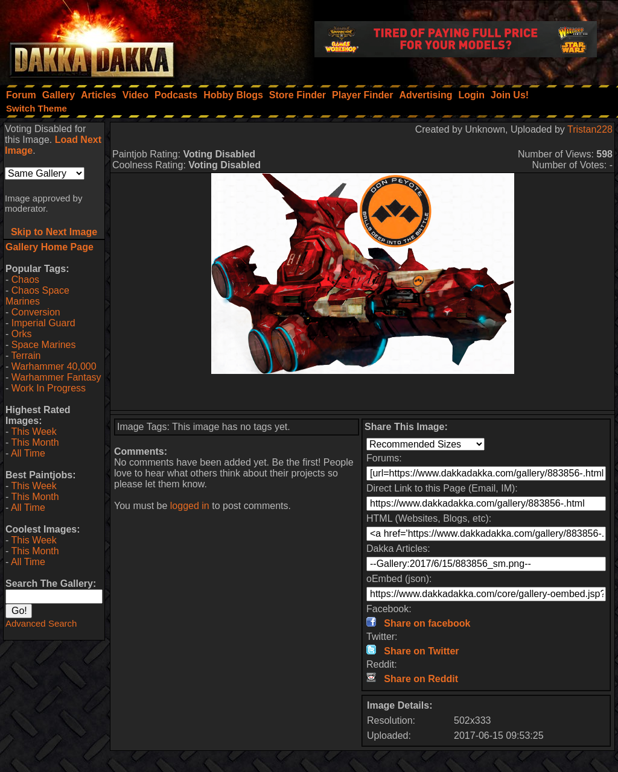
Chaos (25, 279)
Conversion (35, 312)
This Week (33, 431)
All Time (28, 453)
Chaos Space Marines (37, 295)
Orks (21, 334)
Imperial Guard (43, 323)
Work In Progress (48, 388)
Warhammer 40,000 (54, 366)
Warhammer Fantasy (56, 377)
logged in (189, 506)
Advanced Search (41, 623)
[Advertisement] (362, 392)
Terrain (25, 355)
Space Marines (43, 345)
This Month (35, 442)
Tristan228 (590, 129)
